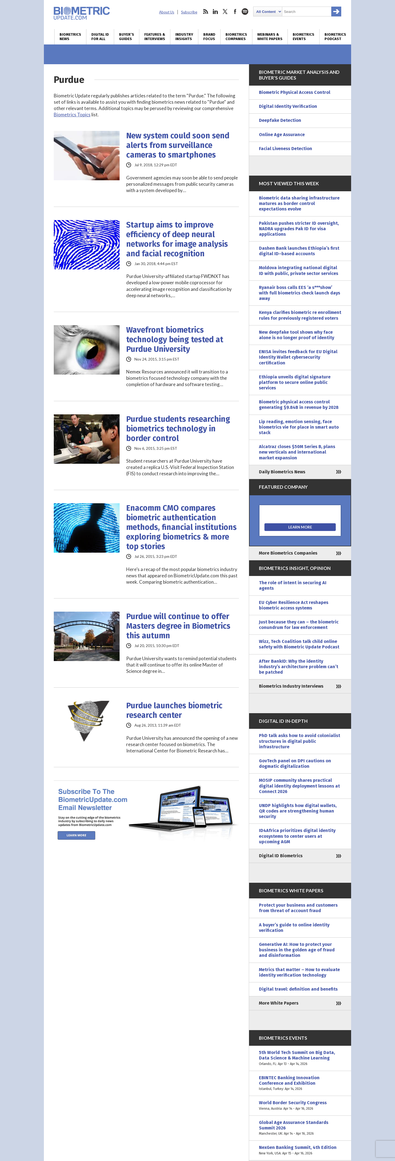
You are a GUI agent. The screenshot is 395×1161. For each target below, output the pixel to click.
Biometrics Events (303, 36)
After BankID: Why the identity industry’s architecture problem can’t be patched (298, 667)
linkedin (215, 11)
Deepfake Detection (280, 120)
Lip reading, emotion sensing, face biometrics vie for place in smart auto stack (299, 427)
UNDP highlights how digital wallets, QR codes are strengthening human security (298, 811)
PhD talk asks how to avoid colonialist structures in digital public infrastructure (299, 741)
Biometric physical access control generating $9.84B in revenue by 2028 (298, 404)
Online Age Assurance (282, 134)
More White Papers (278, 1003)
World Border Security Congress (300, 1105)
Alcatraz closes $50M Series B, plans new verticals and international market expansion (297, 452)
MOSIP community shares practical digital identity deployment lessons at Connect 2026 (299, 786)
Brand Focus (209, 36)
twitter (225, 11)
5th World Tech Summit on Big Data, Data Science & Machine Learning (300, 1058)
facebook (235, 11)
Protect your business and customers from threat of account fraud (298, 908)
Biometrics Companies (236, 36)
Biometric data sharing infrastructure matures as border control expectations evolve (299, 203)
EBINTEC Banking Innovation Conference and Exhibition (300, 1083)
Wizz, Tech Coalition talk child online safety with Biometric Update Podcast (299, 644)
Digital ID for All (100, 36)
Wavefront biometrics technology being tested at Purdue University (174, 339)
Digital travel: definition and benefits (298, 989)
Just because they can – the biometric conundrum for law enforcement (298, 624)
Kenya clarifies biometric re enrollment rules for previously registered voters (300, 315)
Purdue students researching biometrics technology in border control (178, 428)
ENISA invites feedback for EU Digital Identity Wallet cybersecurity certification (298, 357)
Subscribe (189, 12)
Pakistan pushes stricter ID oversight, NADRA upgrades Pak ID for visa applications (299, 229)
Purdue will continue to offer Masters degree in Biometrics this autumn (178, 626)
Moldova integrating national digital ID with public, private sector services (298, 270)
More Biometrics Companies (288, 553)
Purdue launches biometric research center (174, 710)
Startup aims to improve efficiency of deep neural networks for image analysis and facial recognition (177, 239)
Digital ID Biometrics (281, 855)
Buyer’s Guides (126, 36)
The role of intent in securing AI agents (292, 585)
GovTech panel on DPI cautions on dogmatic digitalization (295, 763)
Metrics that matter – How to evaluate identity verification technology (299, 972)
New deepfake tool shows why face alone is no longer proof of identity (296, 335)
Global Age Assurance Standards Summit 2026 (300, 1128)
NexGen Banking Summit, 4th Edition (300, 1150)
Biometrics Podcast (335, 36)
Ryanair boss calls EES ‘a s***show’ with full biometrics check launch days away (299, 293)
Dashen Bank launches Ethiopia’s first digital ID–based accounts (299, 251)
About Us (166, 12)
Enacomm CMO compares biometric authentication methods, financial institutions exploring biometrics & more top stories (181, 527)
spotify (245, 11)
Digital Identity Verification (288, 106)
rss (205, 11)
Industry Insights (184, 36)
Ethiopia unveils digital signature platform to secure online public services (295, 382)
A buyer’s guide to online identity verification (294, 927)
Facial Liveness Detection (285, 148)
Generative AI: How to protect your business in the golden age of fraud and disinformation (297, 950)
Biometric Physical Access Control (294, 92)
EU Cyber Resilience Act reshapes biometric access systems (293, 605)
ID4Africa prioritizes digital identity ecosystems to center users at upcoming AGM (297, 836)
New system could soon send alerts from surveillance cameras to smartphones (177, 145)
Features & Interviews (154, 36)
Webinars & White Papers (270, 36)
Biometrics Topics (72, 114)
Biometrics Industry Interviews (291, 686)
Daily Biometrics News (282, 471)
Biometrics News (70, 36)
